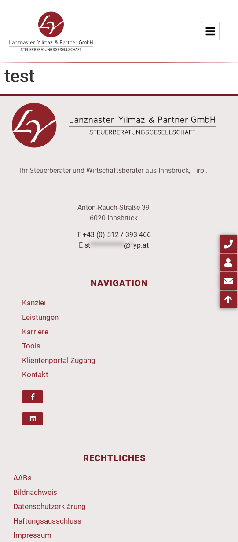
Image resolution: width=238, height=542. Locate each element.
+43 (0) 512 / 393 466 (117, 235)
